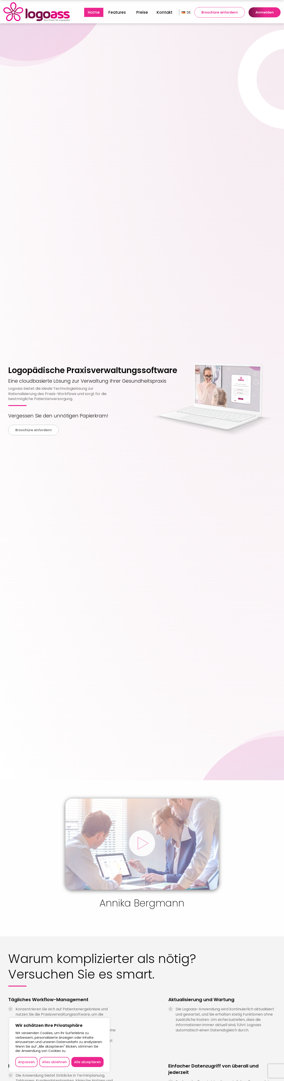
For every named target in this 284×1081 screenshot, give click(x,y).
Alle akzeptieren (87, 1062)
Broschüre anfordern (219, 12)
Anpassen (26, 1062)
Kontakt (164, 12)
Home (94, 12)
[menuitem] (93, 12)
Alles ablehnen (54, 1062)
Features (117, 12)
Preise (142, 12)
